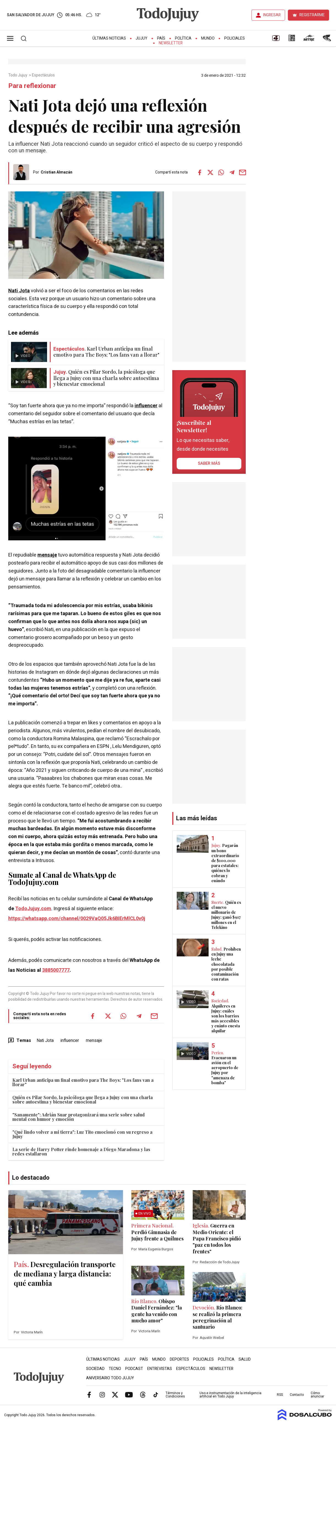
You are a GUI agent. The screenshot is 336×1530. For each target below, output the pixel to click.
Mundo (208, 38)
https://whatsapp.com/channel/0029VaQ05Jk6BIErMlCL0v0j (76, 918)
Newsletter (171, 43)
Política (183, 38)
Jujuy (141, 38)
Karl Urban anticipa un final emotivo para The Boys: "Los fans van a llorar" (83, 1082)
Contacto (297, 1394)
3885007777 (56, 970)
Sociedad (95, 1369)
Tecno (115, 1369)
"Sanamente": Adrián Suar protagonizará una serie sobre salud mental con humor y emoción (78, 1117)
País (161, 38)
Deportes (179, 1359)
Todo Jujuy (18, 75)
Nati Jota (19, 291)
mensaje (47, 555)
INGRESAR (272, 15)
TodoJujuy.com (33, 908)
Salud (245, 1359)
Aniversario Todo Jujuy (110, 1378)
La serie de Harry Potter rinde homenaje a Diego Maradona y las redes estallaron (81, 1151)
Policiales (234, 38)
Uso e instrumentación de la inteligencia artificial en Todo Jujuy (230, 1395)
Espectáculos (44, 75)
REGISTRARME (312, 15)
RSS (280, 1394)
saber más (209, 463)
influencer (146, 405)
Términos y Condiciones (175, 1395)
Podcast (134, 1369)
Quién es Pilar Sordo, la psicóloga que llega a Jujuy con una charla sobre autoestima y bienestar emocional (82, 1099)
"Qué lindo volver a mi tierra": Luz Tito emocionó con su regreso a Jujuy (82, 1134)
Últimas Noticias (109, 38)
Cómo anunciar (317, 1395)
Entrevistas (159, 1369)
